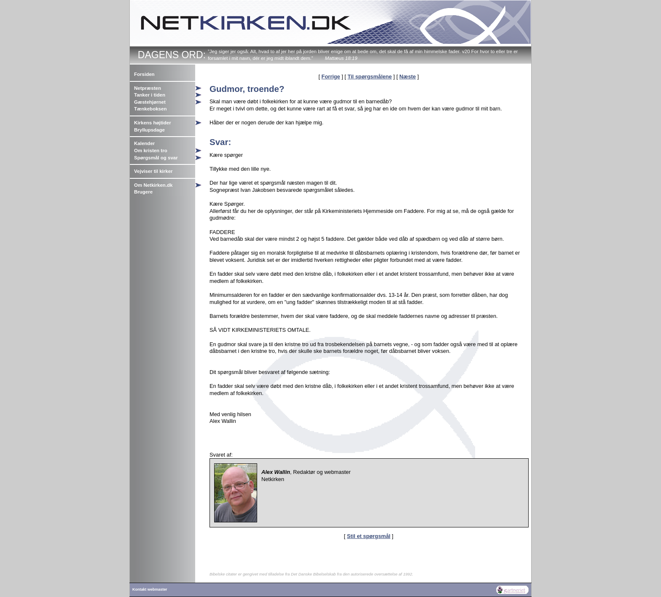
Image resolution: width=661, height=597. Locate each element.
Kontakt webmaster (149, 589)
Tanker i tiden (149, 94)
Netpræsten (147, 88)
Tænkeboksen (150, 108)
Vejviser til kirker (153, 171)
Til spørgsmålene (369, 76)
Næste (407, 76)
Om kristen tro (150, 150)
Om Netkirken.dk (153, 185)
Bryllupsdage (149, 129)
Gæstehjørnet (150, 102)
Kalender (144, 143)
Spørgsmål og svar (156, 157)
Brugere (143, 191)
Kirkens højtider (152, 122)
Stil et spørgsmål (368, 536)
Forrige (331, 76)
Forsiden (144, 74)
